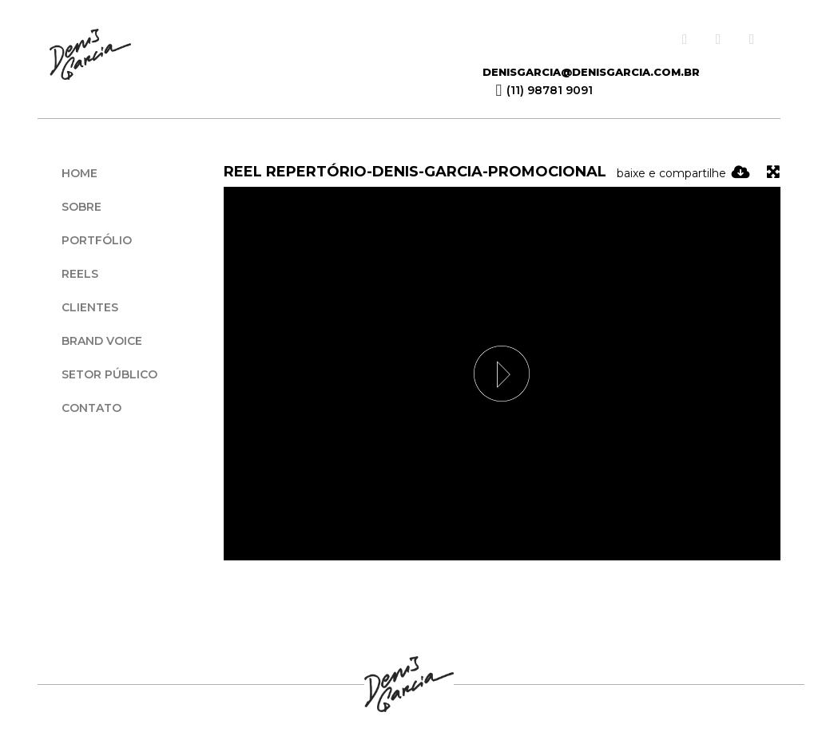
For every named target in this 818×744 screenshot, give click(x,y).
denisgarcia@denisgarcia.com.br (591, 71)
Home (79, 173)
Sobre (81, 207)
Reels (80, 274)
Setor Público (109, 374)
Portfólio (97, 240)
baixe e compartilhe (683, 173)
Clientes (90, 307)
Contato (91, 408)
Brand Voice (102, 341)
